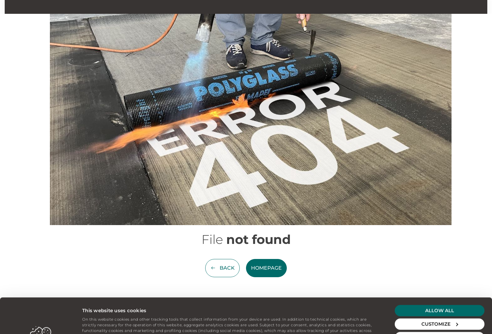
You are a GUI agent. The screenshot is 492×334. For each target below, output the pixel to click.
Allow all (439, 275)
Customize (439, 289)
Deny (440, 302)
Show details (97, 322)
